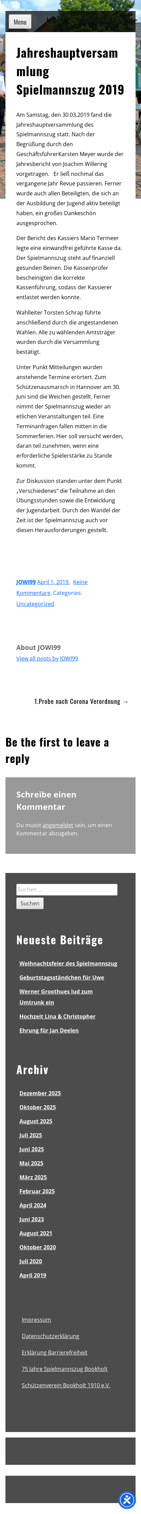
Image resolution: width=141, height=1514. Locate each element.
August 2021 (35, 1233)
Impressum (36, 1319)
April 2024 (32, 1205)
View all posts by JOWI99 (47, 658)
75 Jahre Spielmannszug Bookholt (65, 1369)
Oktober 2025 (37, 1107)
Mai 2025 (31, 1163)
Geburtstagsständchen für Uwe (61, 977)
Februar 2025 (37, 1191)
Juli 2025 (30, 1135)
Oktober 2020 (37, 1247)
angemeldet (58, 825)
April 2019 (32, 1275)
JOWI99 (26, 582)
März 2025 (33, 1177)
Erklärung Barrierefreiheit (55, 1352)
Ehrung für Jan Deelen (49, 1030)
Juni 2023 (31, 1219)
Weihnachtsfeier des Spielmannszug (68, 963)
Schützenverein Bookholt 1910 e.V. (66, 1385)
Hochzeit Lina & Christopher (57, 1016)
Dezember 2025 (40, 1093)
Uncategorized (35, 604)
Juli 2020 (30, 1261)
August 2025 (35, 1121)
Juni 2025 (31, 1149)
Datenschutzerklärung (50, 1336)
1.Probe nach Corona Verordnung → (81, 701)
